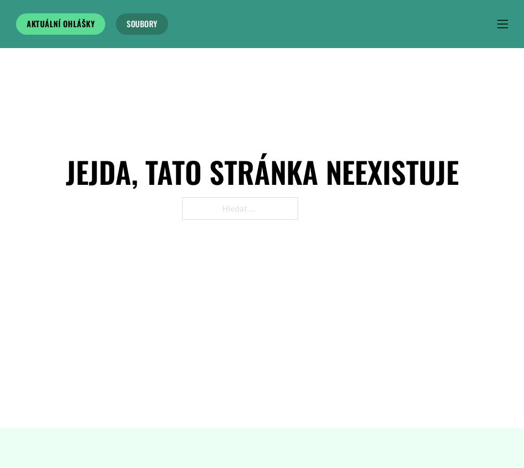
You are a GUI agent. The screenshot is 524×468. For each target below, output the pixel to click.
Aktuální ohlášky (61, 23)
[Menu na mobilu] (502, 24)
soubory (142, 23)
